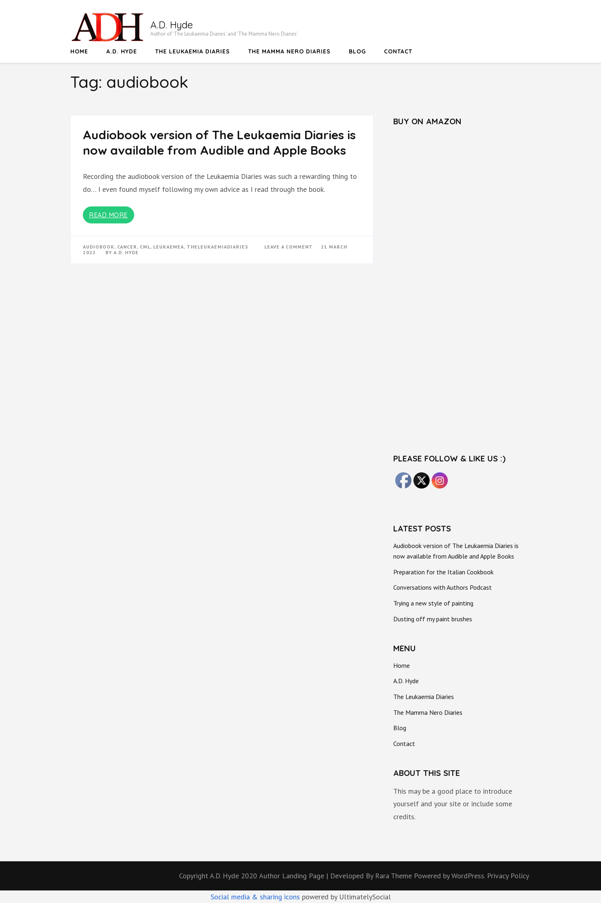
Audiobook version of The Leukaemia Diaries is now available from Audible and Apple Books (219, 142)
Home (79, 51)
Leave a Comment (288, 247)
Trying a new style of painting (433, 603)
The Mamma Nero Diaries (289, 51)
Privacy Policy (508, 875)
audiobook (98, 247)
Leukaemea (168, 247)
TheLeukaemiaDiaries (217, 247)
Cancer (127, 247)
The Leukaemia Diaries (192, 51)
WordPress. (468, 875)
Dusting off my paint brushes (432, 619)
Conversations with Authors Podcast (442, 587)
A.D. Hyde (171, 25)
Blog (357, 51)
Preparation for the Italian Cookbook (443, 572)
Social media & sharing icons (256, 896)
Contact (398, 51)
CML (145, 247)
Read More (108, 215)
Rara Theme (394, 875)
